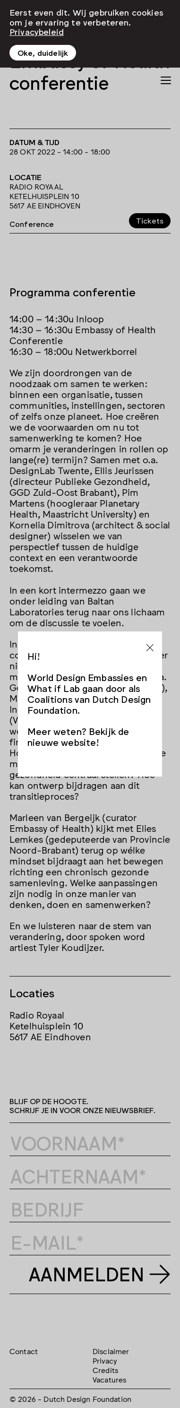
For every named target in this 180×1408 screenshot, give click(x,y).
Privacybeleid (36, 31)
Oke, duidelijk (42, 52)
